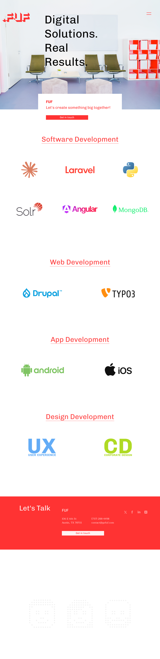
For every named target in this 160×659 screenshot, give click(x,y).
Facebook (132, 513)
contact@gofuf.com (102, 523)
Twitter (125, 513)
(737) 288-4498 (100, 519)
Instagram (146, 513)
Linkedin (139, 513)
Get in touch (67, 117)
